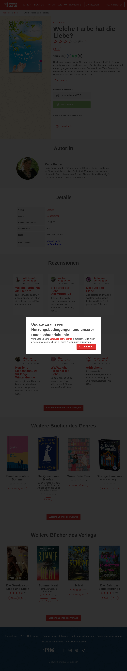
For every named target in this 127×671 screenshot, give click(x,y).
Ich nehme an (86, 346)
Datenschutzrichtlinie (60, 339)
